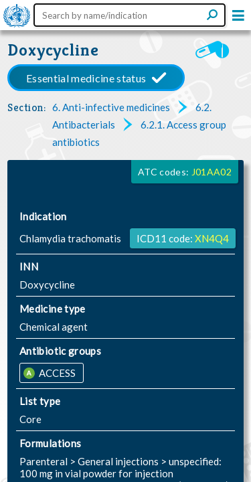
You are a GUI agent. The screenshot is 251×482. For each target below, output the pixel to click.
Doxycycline (53, 49)
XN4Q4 (212, 238)
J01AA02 (211, 171)
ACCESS (56, 373)
